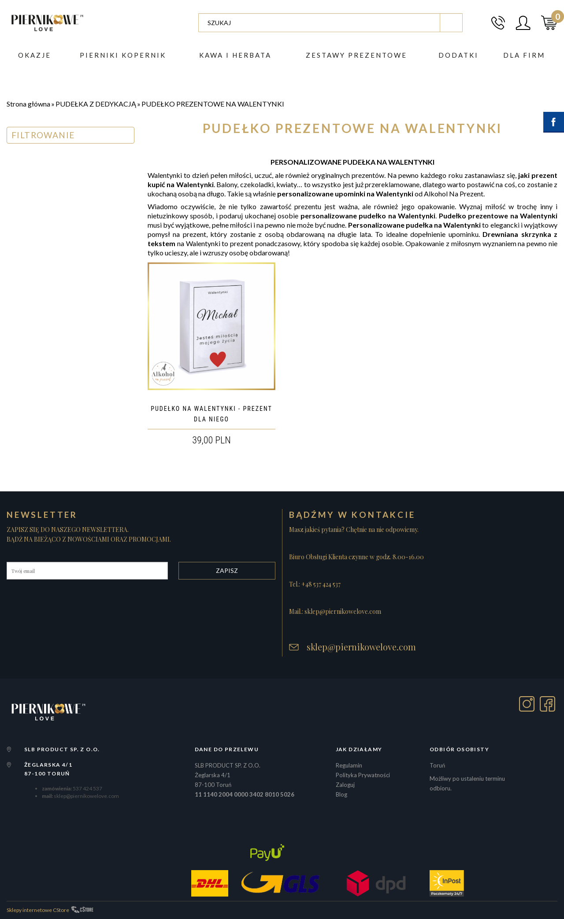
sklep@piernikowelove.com (361, 647)
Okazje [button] (34, 55)
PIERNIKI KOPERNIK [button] (123, 55)
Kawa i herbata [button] (235, 55)
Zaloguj (345, 784)
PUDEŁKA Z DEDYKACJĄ (96, 104)
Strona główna (28, 104)
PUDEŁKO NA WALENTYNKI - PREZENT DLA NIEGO (211, 414)
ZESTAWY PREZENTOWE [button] (356, 55)
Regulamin (349, 765)
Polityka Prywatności (363, 775)
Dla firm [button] (524, 55)
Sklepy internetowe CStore (38, 910)
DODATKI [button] (458, 55)
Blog (341, 794)
